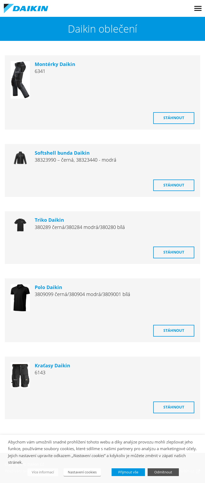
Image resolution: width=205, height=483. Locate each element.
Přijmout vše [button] (128, 472)
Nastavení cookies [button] (82, 472)
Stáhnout (173, 117)
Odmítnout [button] (163, 472)
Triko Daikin (49, 220)
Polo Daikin (48, 287)
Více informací (43, 472)
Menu (198, 8)
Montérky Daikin (55, 64)
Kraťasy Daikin (52, 366)
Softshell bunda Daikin (62, 153)
